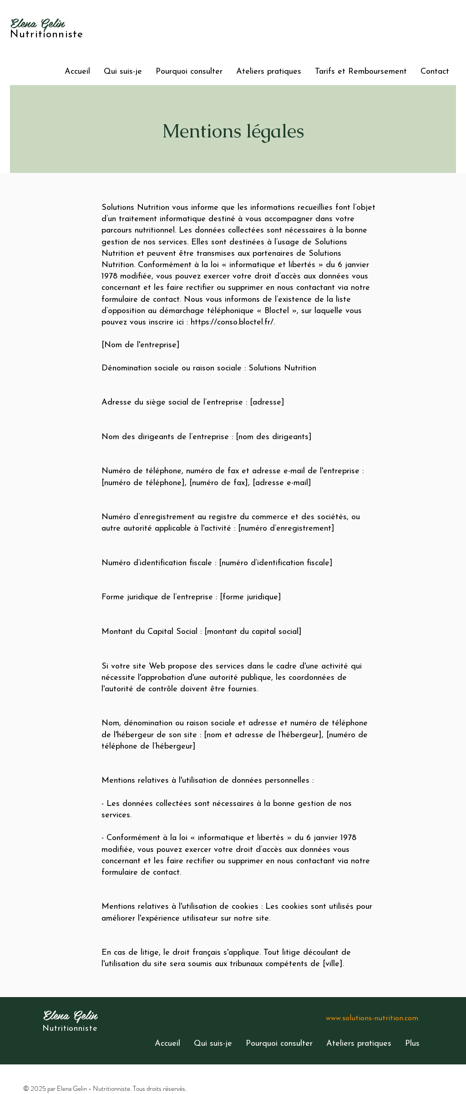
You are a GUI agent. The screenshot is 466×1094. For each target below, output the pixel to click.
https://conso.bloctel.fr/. (233, 322)
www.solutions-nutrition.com (372, 1018)
